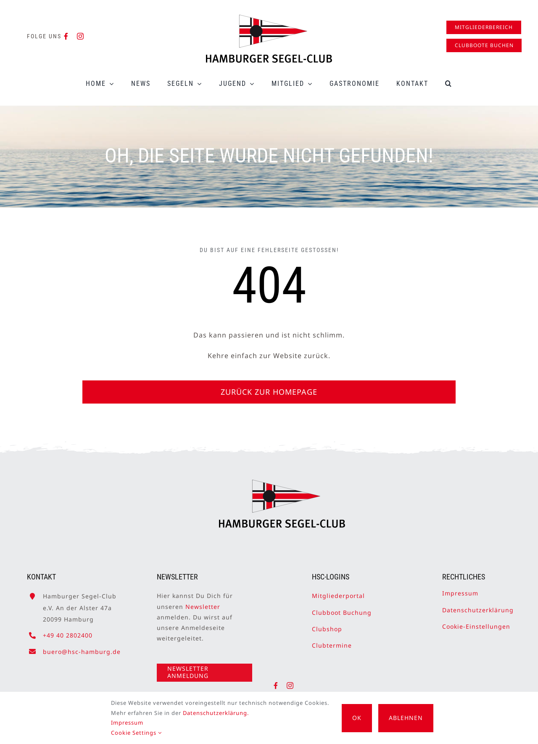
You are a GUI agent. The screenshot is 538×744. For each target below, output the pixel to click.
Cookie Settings (136, 732)
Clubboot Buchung (342, 609)
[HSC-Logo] (269, 18)
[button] (448, 84)
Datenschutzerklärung (478, 606)
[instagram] (80, 36)
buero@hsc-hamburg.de (82, 648)
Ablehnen (406, 718)
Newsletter (202, 603)
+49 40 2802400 (67, 631)
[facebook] (66, 36)
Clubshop (327, 625)
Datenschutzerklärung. (216, 713)
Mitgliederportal (338, 592)
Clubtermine (332, 642)
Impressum (460, 590)
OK (356, 718)
